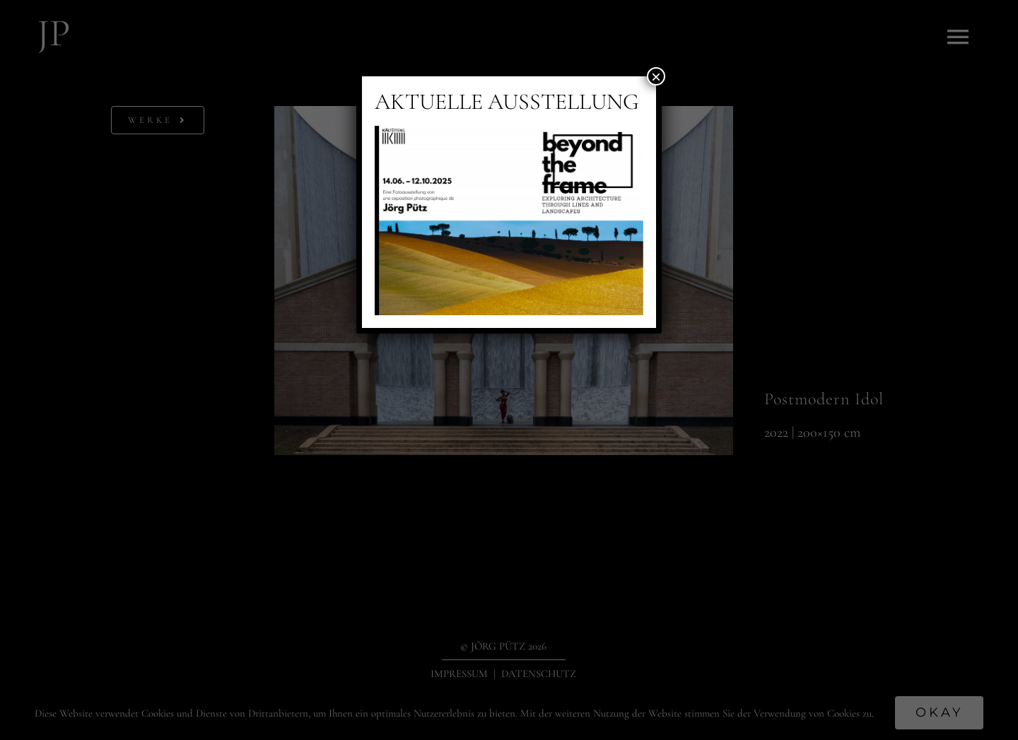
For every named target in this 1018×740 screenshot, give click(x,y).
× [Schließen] (656, 76)
